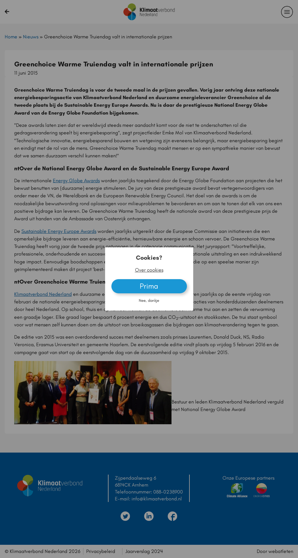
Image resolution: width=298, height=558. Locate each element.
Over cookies (149, 270)
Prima (149, 285)
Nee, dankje (149, 300)
